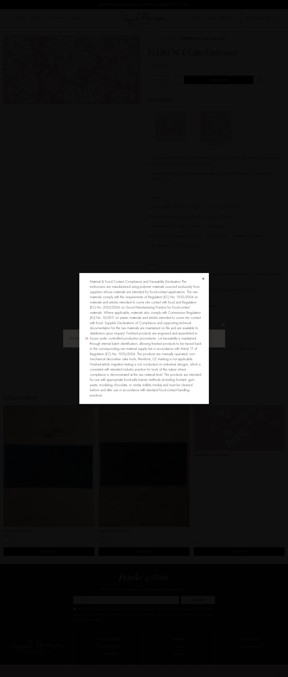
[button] (203, 278)
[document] (144, 338)
